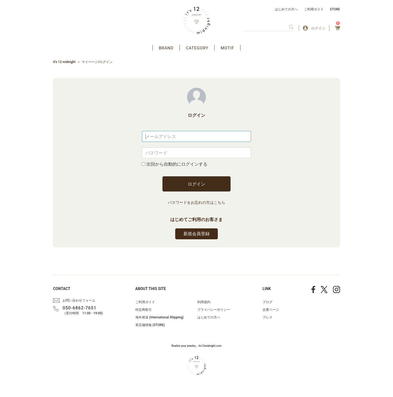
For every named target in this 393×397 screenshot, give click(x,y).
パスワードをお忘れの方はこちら (196, 202)
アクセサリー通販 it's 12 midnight (196, 20)
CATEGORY (197, 48)
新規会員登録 (196, 233)
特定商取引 (143, 310)
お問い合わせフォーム (78, 300)
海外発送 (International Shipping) (159, 317)
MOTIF (227, 48)
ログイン (196, 184)
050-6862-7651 (79, 308)
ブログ (267, 302)
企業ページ (271, 310)
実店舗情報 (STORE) (150, 325)
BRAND (166, 48)
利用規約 (203, 302)
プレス (267, 317)
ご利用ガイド (314, 9)
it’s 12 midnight (64, 62)
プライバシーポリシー (213, 310)
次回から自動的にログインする (176, 164)
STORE (335, 9)
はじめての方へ (286, 9)
